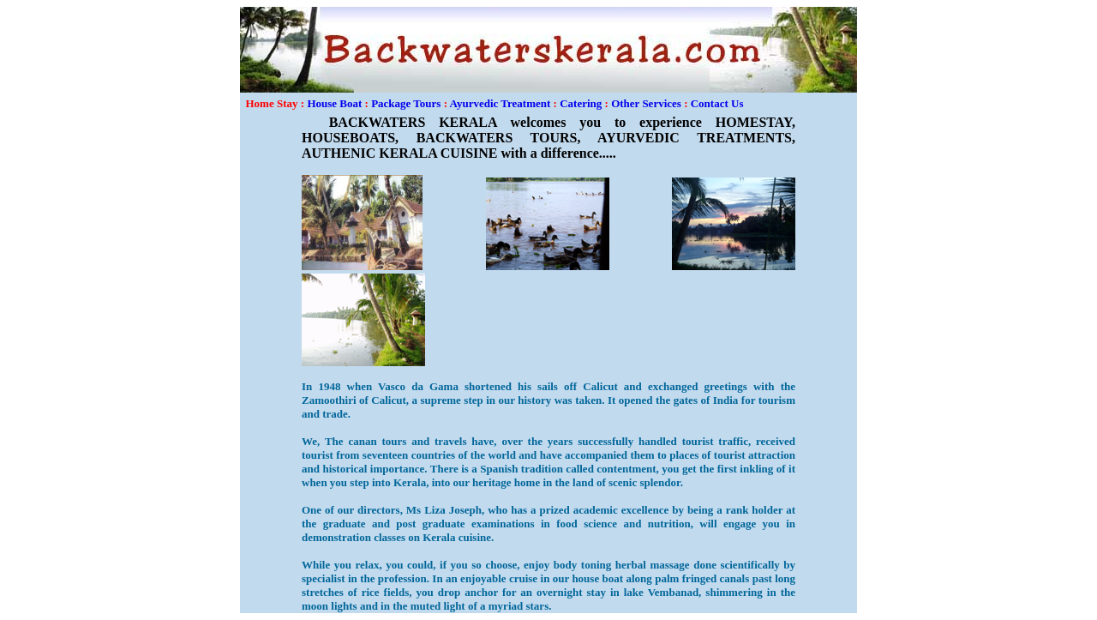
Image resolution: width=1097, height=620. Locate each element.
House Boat (334, 103)
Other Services (646, 103)
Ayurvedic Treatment (500, 103)
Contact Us (717, 103)
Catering (581, 103)
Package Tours (406, 103)
